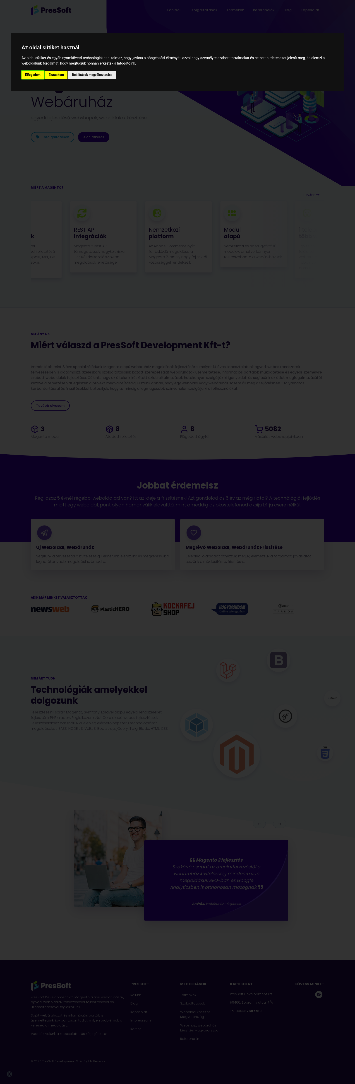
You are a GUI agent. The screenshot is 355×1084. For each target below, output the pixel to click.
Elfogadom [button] (33, 75)
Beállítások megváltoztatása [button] (92, 75)
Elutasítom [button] (56, 75)
